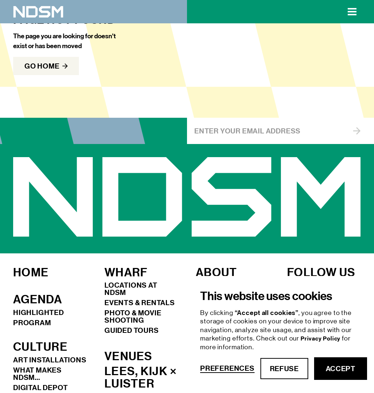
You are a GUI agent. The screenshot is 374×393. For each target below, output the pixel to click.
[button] (352, 11)
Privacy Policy (321, 338)
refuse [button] (284, 368)
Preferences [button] (227, 368)
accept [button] (340, 368)
